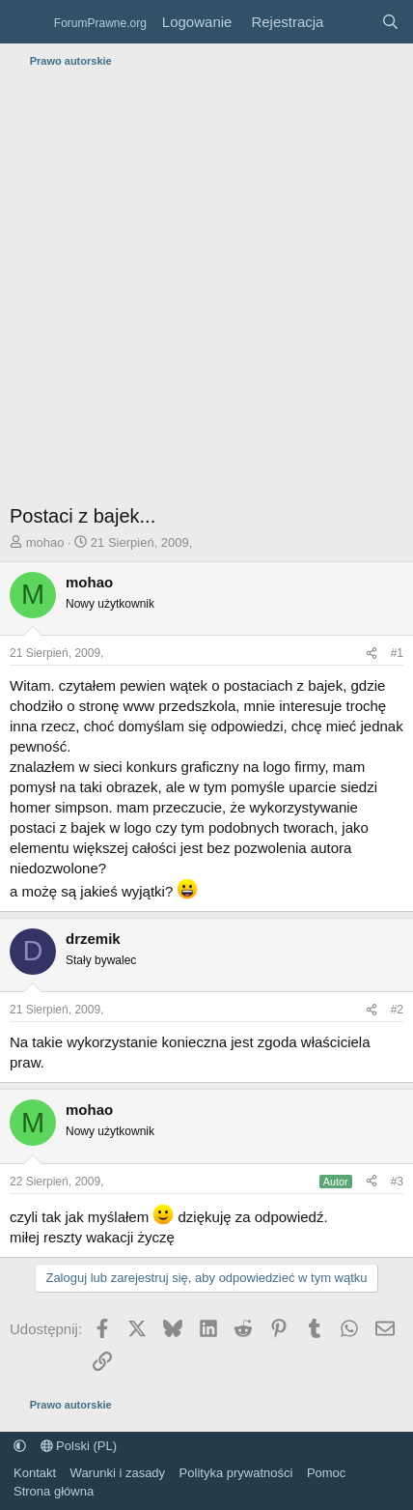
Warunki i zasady (118, 1473)
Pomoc (326, 1473)
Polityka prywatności (236, 1473)
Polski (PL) (79, 1446)
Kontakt (35, 1473)
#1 (397, 653)
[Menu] (26, 22)
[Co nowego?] (352, 22)
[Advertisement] (206, 291)
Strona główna (54, 1491)
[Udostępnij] (371, 653)
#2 (397, 1009)
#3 (397, 1181)
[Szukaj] (390, 22)
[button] (20, 1446)
